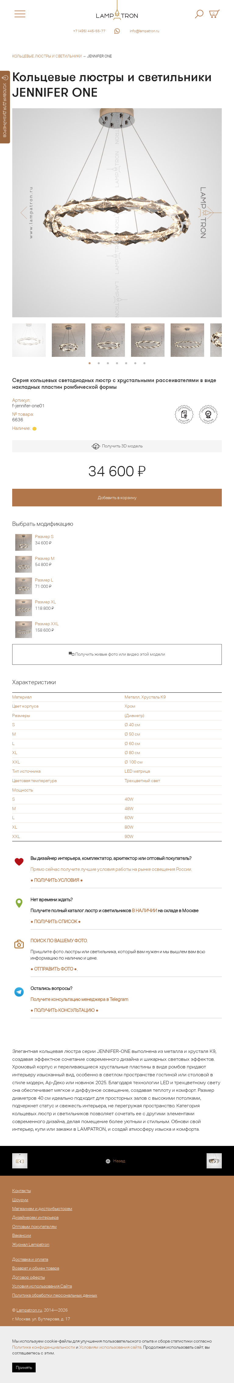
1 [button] (90, 363)
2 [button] (99, 363)
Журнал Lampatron (30, 1244)
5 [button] (126, 363)
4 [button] (117, 363)
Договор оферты (28, 1277)
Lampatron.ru (29, 1310)
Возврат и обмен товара (35, 1268)
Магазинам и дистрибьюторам (42, 1208)
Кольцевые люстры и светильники (47, 56)
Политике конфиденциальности (43, 1347)
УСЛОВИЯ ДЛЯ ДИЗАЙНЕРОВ (5, 106)
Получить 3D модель (117, 446)
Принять (24, 1367)
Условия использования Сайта (42, 1286)
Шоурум (20, 1199)
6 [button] (135, 363)
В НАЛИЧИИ (144, 910)
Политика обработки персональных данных (54, 1295)
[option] (117, 212)
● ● (64, 1010)
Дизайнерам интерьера (35, 1217)
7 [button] (144, 363)
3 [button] (108, 363)
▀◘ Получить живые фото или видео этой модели (117, 654)
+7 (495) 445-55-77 (89, 31)
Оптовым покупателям (34, 1226)
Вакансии (21, 1235)
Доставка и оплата (30, 1259)
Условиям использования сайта (110, 1347)
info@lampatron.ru (144, 31)
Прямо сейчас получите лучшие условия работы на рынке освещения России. (111, 869)
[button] (23, 212)
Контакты (21, 1190)
